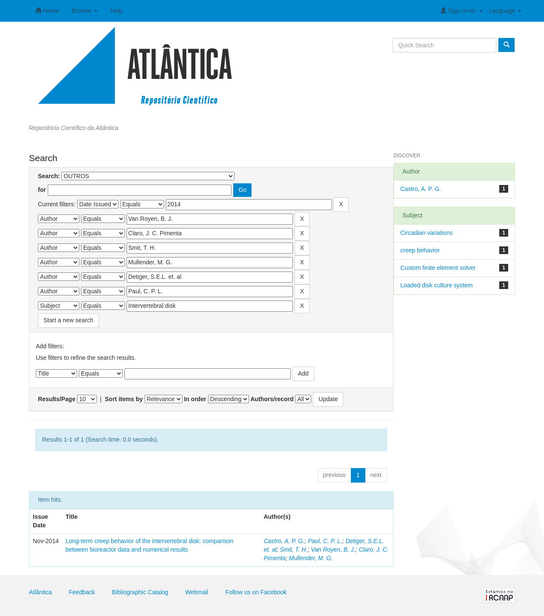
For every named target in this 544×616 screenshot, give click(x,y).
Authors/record (271, 399)
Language (505, 10)
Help (116, 10)
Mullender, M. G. (311, 558)
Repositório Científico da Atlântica (74, 127)
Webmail (196, 592)
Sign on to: (461, 10)
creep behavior (420, 250)
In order (195, 399)
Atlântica (40, 592)
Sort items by (124, 399)
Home (47, 10)
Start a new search (68, 320)
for (42, 189)
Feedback (82, 592)
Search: (49, 176)
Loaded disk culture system (436, 285)
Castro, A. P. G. (283, 541)
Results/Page (56, 399)
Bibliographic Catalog (140, 592)
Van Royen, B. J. (333, 549)
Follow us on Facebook (255, 592)
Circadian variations (426, 232)
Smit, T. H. (294, 549)
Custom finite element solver (438, 267)
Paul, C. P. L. (325, 541)
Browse (85, 10)
